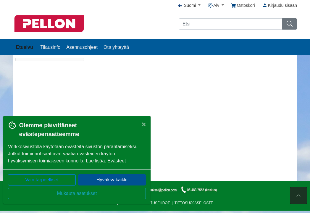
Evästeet (116, 160)
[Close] (144, 124)
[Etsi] (230, 24)
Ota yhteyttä (116, 47)
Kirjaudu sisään (279, 5)
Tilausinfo (50, 47)
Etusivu (25, 47)
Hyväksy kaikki (111, 179)
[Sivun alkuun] (298, 195)
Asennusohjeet (82, 47)
